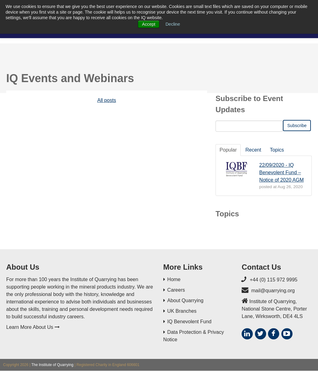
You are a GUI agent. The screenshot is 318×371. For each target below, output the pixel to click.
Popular (228, 149)
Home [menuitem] (174, 279)
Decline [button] (173, 24)
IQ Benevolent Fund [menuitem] (189, 321)
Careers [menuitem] (176, 290)
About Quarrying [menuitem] (185, 300)
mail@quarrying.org (273, 290)
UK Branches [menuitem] (182, 311)
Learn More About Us (33, 327)
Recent (253, 149)
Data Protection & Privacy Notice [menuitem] (193, 335)
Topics (277, 149)
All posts (106, 100)
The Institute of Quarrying (52, 365)
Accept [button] (148, 24)
